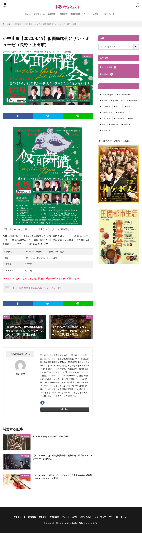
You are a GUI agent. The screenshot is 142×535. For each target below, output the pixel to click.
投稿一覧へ (64, 411)
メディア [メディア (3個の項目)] (130, 107)
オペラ (49, 52)
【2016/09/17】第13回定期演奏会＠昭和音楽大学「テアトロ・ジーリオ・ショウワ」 (60, 459)
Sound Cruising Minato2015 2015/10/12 (55, 437)
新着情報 (52, 14)
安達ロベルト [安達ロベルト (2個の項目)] (123, 113)
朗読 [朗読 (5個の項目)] (103, 125)
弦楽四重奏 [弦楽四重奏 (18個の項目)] (120, 119)
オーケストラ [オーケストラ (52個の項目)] (118, 101)
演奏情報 (17, 24)
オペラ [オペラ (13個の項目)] (104, 101)
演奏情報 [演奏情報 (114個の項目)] (127, 125)
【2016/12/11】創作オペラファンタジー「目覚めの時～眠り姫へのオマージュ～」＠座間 (62, 478)
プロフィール (39, 14)
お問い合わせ (108, 14)
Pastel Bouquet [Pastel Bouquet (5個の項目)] (107, 95)
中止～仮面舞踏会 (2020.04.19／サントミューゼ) (36, 287)
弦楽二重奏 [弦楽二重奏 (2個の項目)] (106, 119)
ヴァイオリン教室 (90, 14)
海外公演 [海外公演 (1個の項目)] (114, 125)
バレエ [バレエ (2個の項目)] (118, 107)
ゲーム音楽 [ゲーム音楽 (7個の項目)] (133, 101)
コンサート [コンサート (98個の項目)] (106, 107)
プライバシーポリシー (124, 518)
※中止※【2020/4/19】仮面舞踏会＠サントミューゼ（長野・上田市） (51, 24)
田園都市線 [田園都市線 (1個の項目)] (106, 131)
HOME (7, 24)
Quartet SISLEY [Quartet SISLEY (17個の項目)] (124, 95)
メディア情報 (110, 67)
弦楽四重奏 (75, 14)
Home (28, 14)
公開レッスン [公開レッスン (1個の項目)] (107, 113)
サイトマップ (103, 518)
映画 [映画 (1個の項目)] (132, 119)
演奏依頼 (64, 14)
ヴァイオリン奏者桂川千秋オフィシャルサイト (79, 525)
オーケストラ (58, 52)
